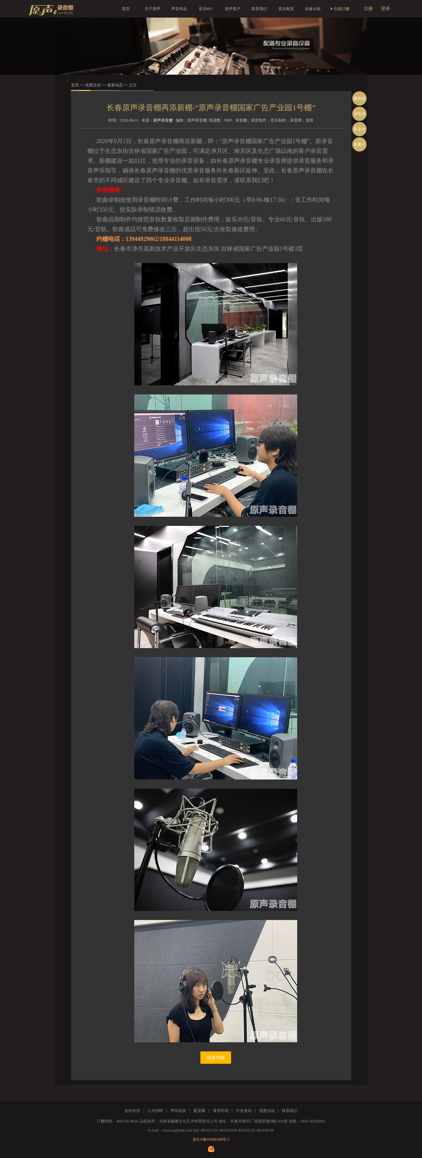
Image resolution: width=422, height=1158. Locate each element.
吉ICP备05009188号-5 (211, 1139)
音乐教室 (286, 9)
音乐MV (206, 9)
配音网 (199, 1110)
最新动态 (115, 85)
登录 (385, 8)
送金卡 (359, 129)
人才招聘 (155, 1110)
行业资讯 (244, 1110)
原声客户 (232, 9)
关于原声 (152, 9)
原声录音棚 (163, 120)
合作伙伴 (132, 1110)
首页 (126, 9)
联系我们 (259, 9)
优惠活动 (93, 85)
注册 (368, 8)
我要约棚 (216, 1057)
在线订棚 (339, 9)
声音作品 (179, 9)
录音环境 (220, 1110)
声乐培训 (178, 1110)
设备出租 (313, 9)
